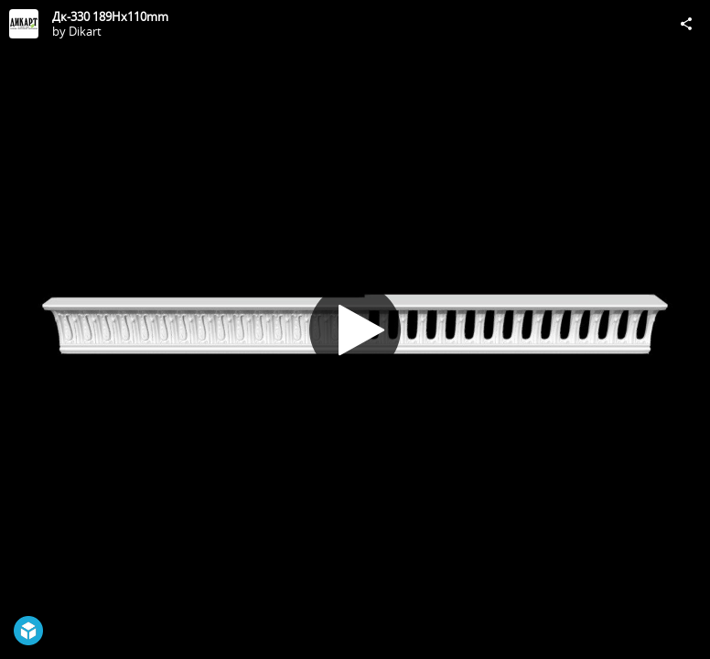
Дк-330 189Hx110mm (110, 16)
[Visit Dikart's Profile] (23, 23)
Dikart (85, 31)
